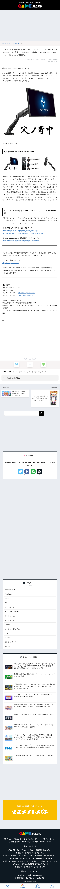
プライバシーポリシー (33, 839)
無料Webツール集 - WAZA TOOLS (30, 875)
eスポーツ (8, 624)
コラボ (31, 372)
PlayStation (9, 594)
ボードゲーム (10, 620)
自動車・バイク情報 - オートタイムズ (44, 861)
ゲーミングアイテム (20, 372)
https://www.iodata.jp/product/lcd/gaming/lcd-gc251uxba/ (20, 240)
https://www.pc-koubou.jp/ (10, 263)
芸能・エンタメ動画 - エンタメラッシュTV (31, 867)
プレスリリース (40, 372)
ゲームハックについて (13, 839)
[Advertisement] (30, 25)
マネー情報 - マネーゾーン (43, 858)
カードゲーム (10, 616)
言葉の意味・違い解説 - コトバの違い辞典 (31, 878)
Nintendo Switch (10, 589)
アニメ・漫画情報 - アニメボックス (41, 850)
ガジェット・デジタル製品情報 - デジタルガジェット (30, 864)
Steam (7, 598)
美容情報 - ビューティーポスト (46, 855)
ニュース (8, 638)
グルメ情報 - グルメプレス (17, 850)
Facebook (26, 474)
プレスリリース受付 (31, 842)
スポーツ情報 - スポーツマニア (20, 858)
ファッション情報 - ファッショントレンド (18, 855)
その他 (7, 646)
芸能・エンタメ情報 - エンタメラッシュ (31, 853)
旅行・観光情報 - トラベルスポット (16, 861)
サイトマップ (46, 842)
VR (6, 603)
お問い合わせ (15, 842)
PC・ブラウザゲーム (12, 611)
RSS (40, 474)
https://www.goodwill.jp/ (25, 295)
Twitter (20, 474)
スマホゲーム (10, 607)
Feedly (33, 474)
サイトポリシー (50, 839)
